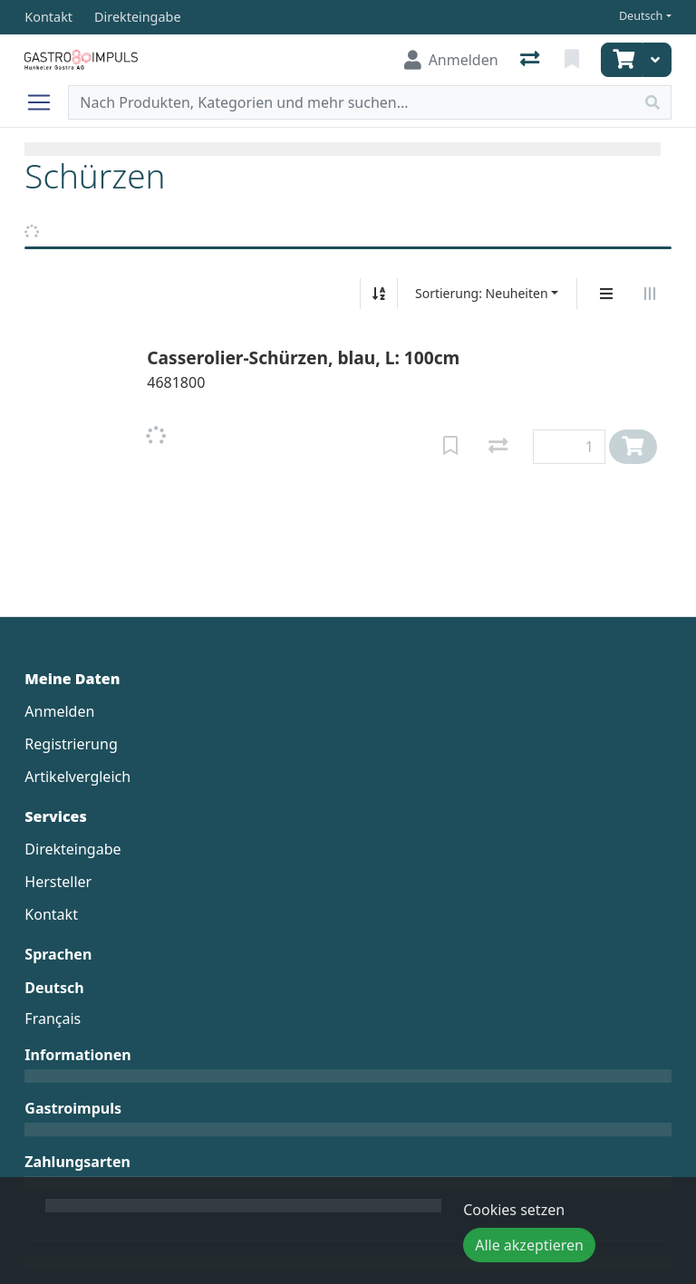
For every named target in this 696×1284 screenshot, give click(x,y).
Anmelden (59, 711)
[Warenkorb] (622, 60)
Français (52, 1018)
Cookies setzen (514, 1210)
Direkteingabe (72, 849)
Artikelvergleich (77, 777)
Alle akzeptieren (529, 1245)
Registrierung (70, 744)
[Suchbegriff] (351, 102)
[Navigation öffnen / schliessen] (46, 102)
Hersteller (58, 882)
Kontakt (51, 914)
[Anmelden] (451, 60)
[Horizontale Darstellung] (650, 293)
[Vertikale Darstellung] (606, 293)
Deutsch (641, 16)
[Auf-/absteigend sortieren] (379, 293)
